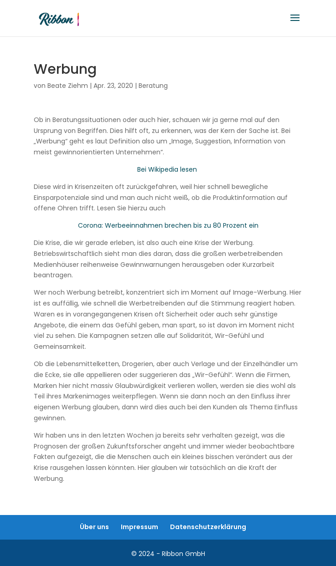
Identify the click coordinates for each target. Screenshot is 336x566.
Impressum (139, 526)
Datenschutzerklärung (208, 526)
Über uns (94, 526)
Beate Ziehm (67, 85)
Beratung (153, 85)
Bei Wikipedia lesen (167, 169)
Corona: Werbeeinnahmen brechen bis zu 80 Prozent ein (168, 225)
